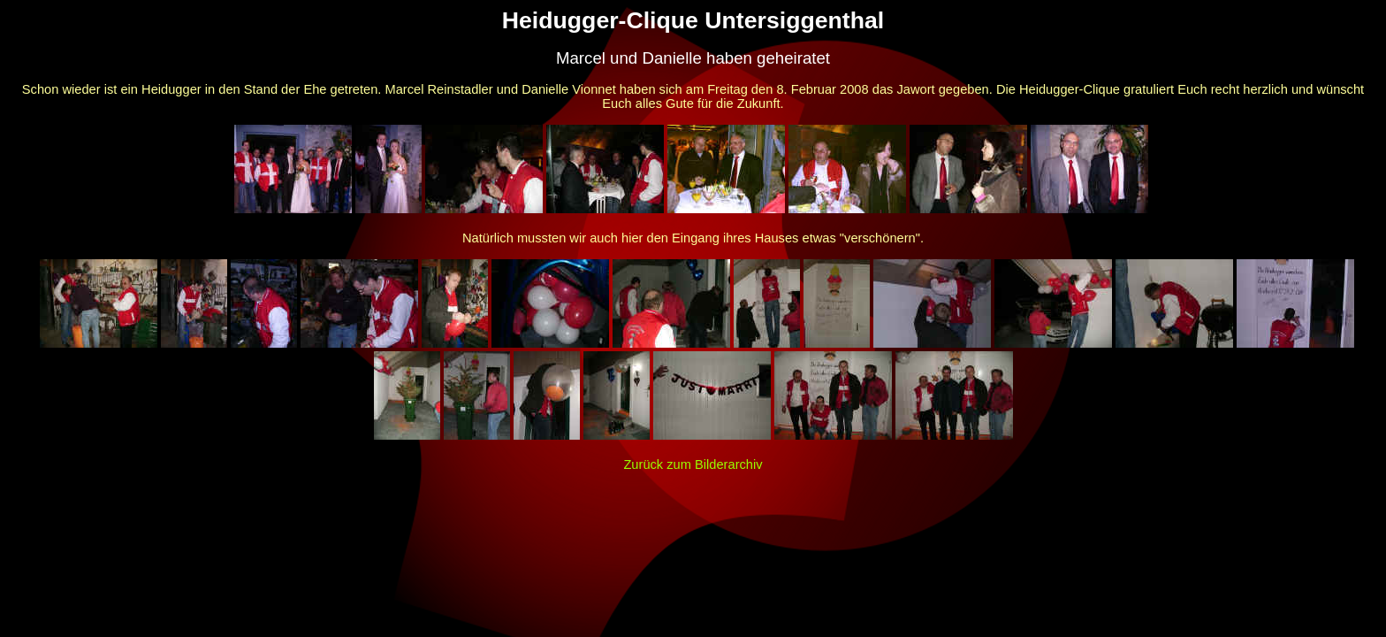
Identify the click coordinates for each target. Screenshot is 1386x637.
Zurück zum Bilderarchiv (692, 464)
